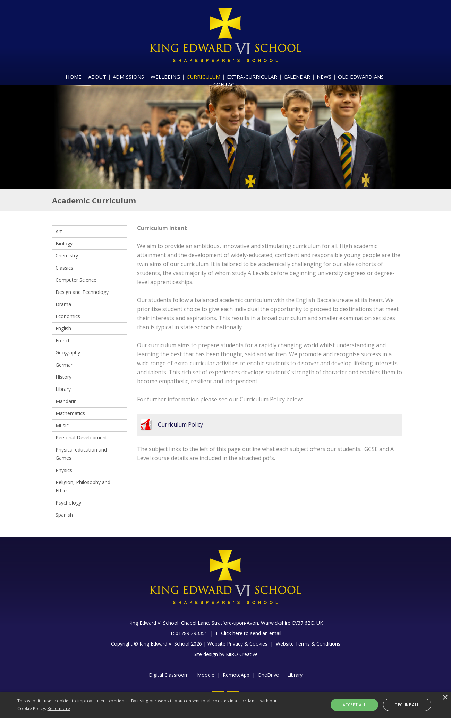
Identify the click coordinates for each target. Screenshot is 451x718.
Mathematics (70, 413)
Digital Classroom (169, 675)
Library (63, 389)
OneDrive (268, 675)
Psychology (68, 502)
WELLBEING (165, 76)
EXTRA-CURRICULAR (252, 76)
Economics (68, 316)
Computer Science (76, 280)
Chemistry (67, 255)
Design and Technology (82, 292)
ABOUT (97, 76)
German (65, 364)
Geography (68, 352)
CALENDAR (297, 76)
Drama (63, 304)
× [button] (445, 697)
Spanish (64, 514)
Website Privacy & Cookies (237, 643)
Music (62, 425)
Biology (64, 243)
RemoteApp (236, 675)
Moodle (205, 675)
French (63, 340)
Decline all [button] (407, 704)
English (63, 328)
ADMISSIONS (128, 76)
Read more (59, 708)
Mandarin (66, 401)
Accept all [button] (354, 704)
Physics (64, 470)
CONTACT (225, 84)
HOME (74, 76)
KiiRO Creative (242, 654)
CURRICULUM (203, 76)
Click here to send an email (251, 633)
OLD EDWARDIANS (361, 76)
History (63, 377)
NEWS (324, 76)
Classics (64, 267)
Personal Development (81, 437)
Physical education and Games (81, 453)
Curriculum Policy (180, 424)
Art (59, 231)
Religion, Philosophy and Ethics (83, 486)
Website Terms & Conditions (308, 643)
